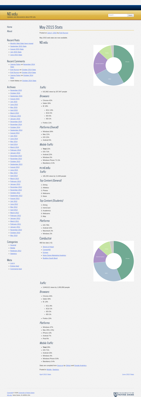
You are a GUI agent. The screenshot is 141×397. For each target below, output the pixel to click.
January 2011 (15, 227)
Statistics (55, 369)
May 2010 (13, 235)
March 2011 (14, 221)
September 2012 (16, 196)
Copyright (10, 393)
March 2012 (14, 213)
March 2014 (14, 147)
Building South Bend (50, 258)
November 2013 (16, 159)
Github (68, 365)
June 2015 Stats (128, 374)
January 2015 (15, 119)
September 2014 (16, 130)
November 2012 (16, 190)
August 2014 (14, 133)
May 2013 (13, 173)
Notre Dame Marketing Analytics (54, 255)
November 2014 (16, 124)
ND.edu (12, 14)
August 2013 (14, 167)
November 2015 (16, 90)
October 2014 (15, 127)
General (13, 245)
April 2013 (14, 176)
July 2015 (13, 102)
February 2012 (15, 215)
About (9, 31)
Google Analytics (80, 365)
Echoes (45, 252)
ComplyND (47, 250)
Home (9, 26)
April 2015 (14, 110)
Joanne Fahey (15, 64)
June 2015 (14, 104)
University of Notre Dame (26, 393)
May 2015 (13, 107)
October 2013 (15, 161)
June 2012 (14, 204)
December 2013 (16, 156)
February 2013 (15, 181)
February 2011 (15, 224)
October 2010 (15, 233)
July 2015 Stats (15, 52)
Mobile (49, 369)
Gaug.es (60, 365)
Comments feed (16, 269)
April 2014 (14, 144)
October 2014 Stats (29, 70)
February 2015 (15, 116)
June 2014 (14, 139)
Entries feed (14, 266)
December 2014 (16, 122)
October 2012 (15, 193)
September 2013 (16, 164)
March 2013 (14, 178)
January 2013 (15, 184)
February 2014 (15, 150)
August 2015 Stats (17, 49)
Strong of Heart (48, 247)
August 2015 (14, 99)
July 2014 (13, 136)
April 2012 (14, 210)
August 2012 (14, 198)
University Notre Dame (22, 7)
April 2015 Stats (45, 374)
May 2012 (13, 207)
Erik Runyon (63, 33)
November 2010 (16, 230)
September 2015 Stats (18, 46)
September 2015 (16, 96)
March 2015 (14, 113)
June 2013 (14, 170)
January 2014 (15, 153)
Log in (12, 263)
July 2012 (13, 201)
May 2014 (13, 141)
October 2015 (15, 93)
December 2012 (16, 187)
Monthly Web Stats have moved (21, 43)
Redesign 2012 (15, 251)
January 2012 (15, 218)
